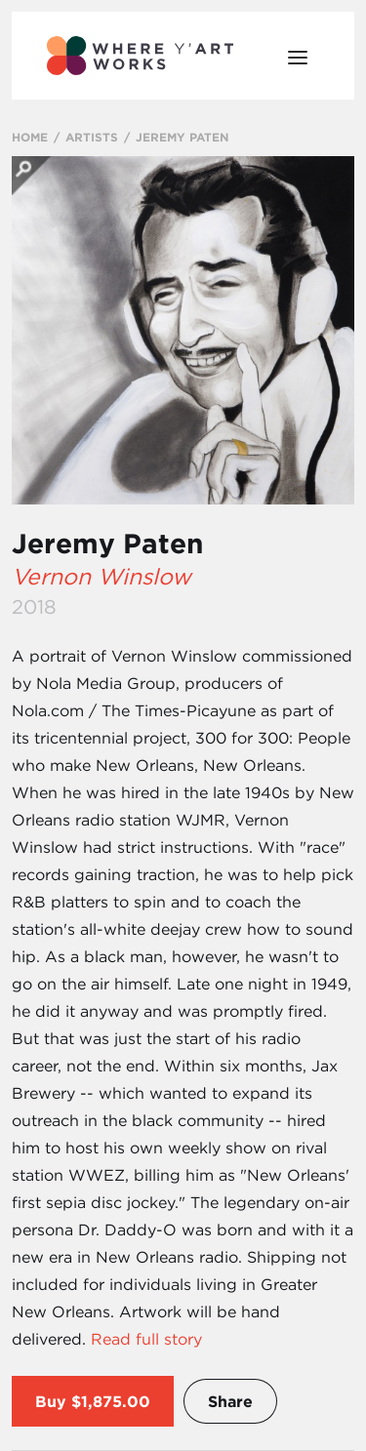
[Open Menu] (297, 55)
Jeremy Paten (107, 543)
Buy (50, 1401)
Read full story (146, 1339)
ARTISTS (91, 136)
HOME (30, 136)
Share (230, 1401)
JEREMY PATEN (182, 136)
